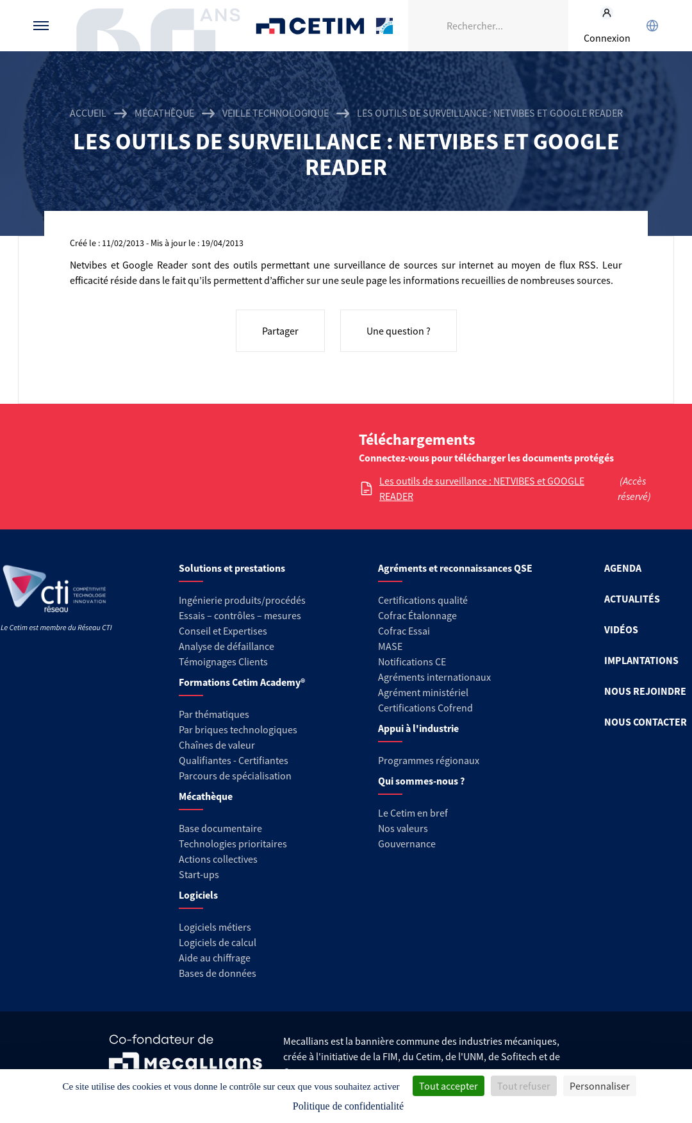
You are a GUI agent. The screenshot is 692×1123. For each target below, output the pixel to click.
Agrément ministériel (423, 692)
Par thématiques (214, 714)
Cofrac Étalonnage (417, 615)
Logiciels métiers (215, 926)
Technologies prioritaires (233, 843)
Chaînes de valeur (217, 744)
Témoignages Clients (223, 661)
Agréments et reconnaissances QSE (455, 568)
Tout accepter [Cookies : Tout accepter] (448, 1085)
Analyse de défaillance (226, 646)
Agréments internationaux (434, 676)
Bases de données (217, 973)
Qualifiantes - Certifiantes (233, 760)
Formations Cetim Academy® (242, 682)
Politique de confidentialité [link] (348, 1106)
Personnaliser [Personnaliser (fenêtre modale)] (600, 1085)
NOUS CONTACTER (645, 721)
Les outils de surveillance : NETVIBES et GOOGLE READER (481, 488)
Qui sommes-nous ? (421, 780)
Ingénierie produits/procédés (242, 600)
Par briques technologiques (238, 729)
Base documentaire (220, 828)
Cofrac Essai (404, 630)
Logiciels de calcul (217, 942)
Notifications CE (412, 661)
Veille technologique (275, 113)
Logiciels (198, 894)
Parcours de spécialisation (235, 775)
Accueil (88, 113)
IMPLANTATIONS (641, 660)
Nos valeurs (403, 828)
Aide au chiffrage (215, 957)
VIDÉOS (621, 629)
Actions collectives (218, 859)
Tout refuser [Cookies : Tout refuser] (523, 1085)
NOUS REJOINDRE (645, 691)
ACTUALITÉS (632, 598)
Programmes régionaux (428, 760)
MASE (390, 646)
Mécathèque (164, 113)
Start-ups (199, 874)
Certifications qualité (423, 600)
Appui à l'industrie (418, 728)
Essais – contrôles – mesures (240, 615)
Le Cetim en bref (413, 812)
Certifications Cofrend (425, 707)
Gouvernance (407, 843)
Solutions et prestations (232, 568)
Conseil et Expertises (223, 630)
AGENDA (622, 568)
